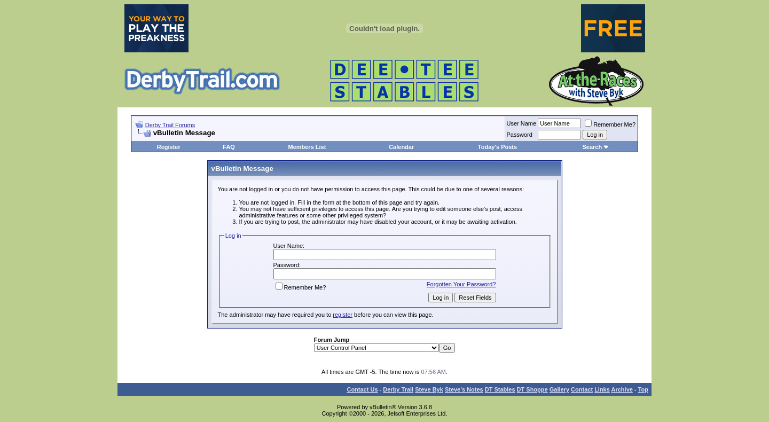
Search (592, 147)
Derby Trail (398, 389)
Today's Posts (497, 147)
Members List (307, 147)
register (342, 314)
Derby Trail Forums (170, 125)
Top (643, 389)
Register (169, 147)
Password (519, 134)
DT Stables (500, 389)
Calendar (401, 147)
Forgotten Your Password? (461, 284)
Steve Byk (429, 389)
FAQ (229, 147)
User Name (522, 123)
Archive (622, 389)
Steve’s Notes (464, 389)
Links (602, 389)
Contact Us (362, 389)
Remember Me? (610, 124)
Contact (582, 389)
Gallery (559, 389)
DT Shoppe (532, 389)
